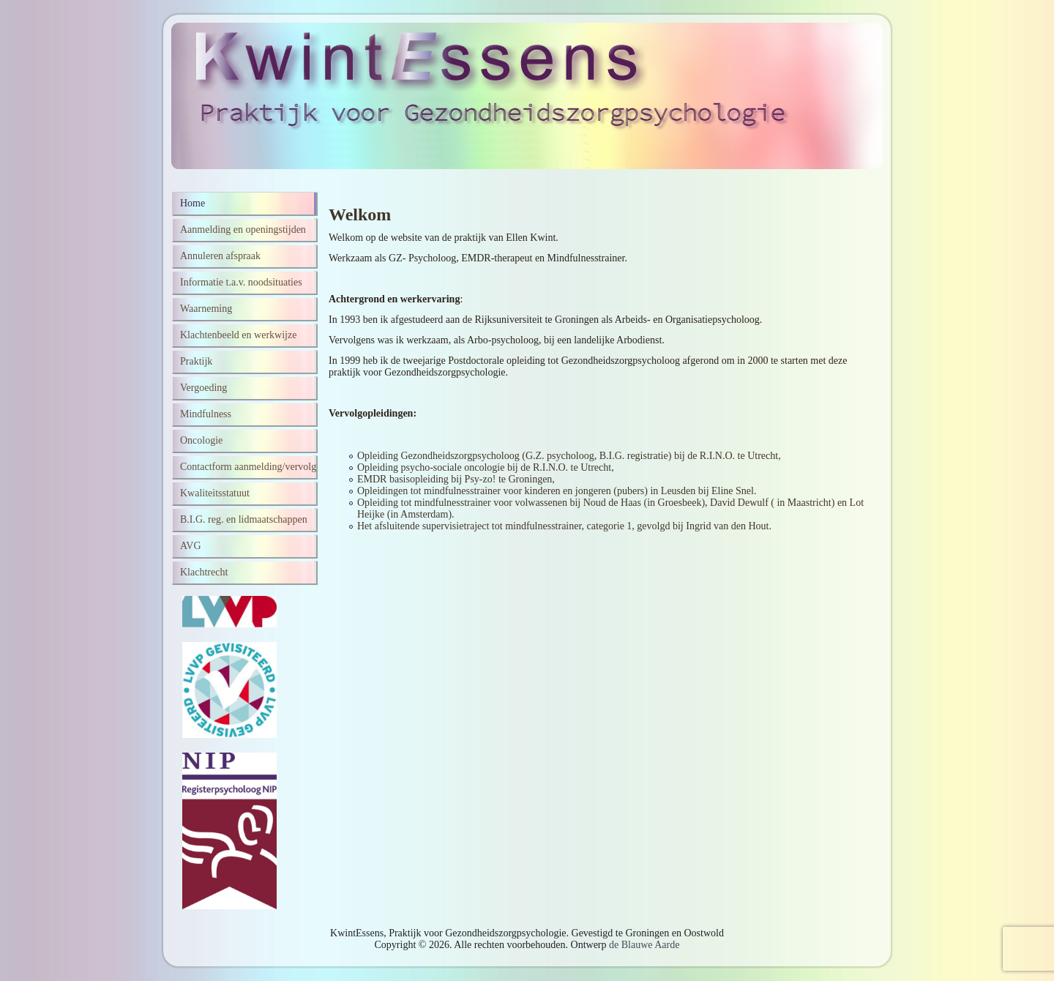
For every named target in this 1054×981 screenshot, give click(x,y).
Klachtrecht (204, 572)
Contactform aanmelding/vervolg (248, 466)
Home (192, 203)
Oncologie (201, 440)
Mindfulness (205, 414)
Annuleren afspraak (220, 255)
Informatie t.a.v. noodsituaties (241, 282)
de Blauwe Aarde (644, 944)
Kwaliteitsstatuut (215, 493)
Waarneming (206, 308)
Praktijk (196, 361)
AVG (190, 545)
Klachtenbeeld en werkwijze (238, 334)
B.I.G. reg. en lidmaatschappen (243, 519)
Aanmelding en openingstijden (243, 229)
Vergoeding (203, 387)
